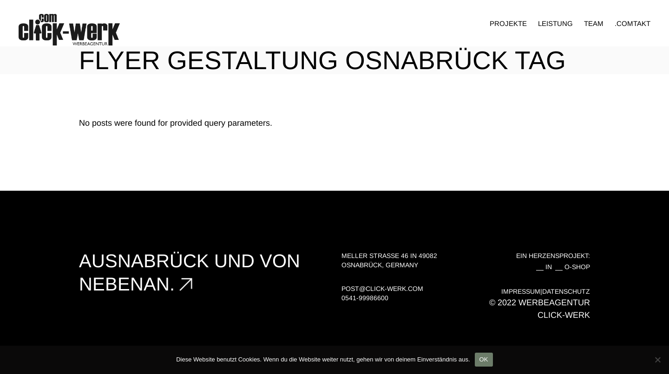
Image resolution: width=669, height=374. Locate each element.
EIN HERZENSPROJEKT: (553, 255)
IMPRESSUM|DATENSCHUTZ (545, 291)
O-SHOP (577, 267)
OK (483, 359)
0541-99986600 (364, 298)
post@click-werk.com (382, 288)
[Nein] (657, 359)
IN (550, 267)
